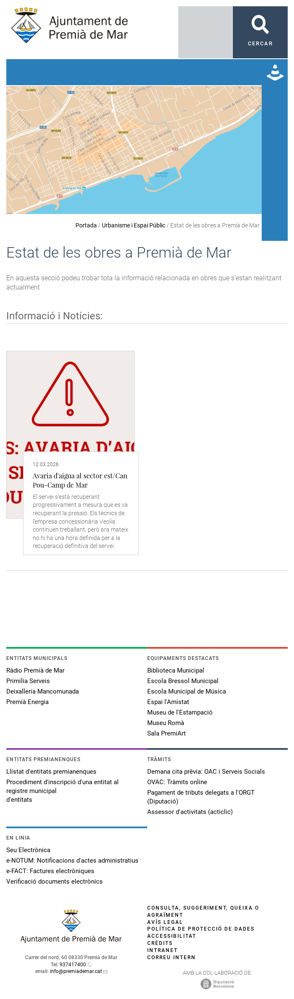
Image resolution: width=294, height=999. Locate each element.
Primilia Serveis (28, 681)
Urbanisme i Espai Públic (133, 225)
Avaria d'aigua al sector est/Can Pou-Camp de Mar (80, 480)
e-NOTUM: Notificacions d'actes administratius (72, 860)
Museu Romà (165, 723)
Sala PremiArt (166, 733)
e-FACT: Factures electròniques (50, 871)
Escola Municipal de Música (186, 691)
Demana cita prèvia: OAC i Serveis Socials (206, 771)
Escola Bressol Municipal (183, 681)
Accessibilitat (171, 936)
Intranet (162, 950)
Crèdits (160, 943)
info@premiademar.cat (76, 971)
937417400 (73, 965)
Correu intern (171, 957)
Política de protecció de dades (201, 929)
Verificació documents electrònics (54, 881)
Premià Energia (27, 702)
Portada (86, 225)
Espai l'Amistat (168, 702)
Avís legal (165, 922)
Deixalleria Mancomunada (42, 691)
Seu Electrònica (28, 850)
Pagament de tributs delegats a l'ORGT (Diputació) (201, 797)
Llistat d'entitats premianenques (51, 771)
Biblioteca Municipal (175, 670)
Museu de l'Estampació (180, 712)
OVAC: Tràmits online (177, 782)
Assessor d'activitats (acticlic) (190, 812)
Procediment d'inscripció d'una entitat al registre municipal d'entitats (62, 790)
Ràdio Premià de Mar (35, 670)
